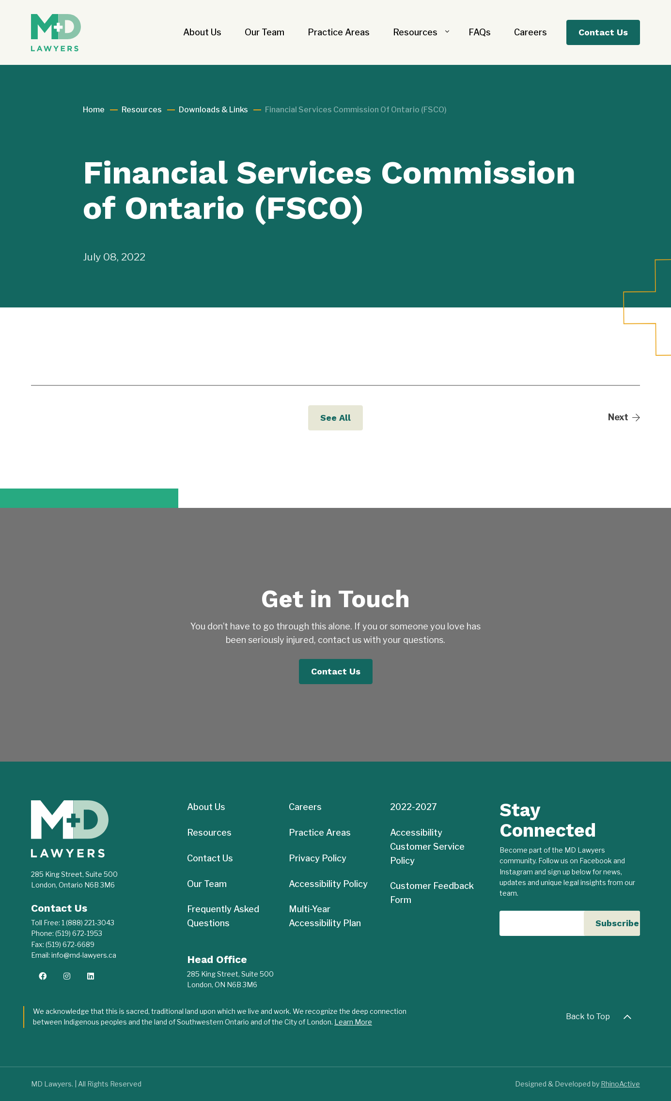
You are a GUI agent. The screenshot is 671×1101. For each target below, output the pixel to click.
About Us (202, 32)
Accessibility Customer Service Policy (427, 846)
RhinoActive (620, 1084)
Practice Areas (339, 32)
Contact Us (603, 32)
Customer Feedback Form (432, 893)
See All (335, 418)
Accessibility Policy (328, 884)
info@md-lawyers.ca (83, 955)
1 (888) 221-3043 (88, 922)
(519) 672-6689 (70, 944)
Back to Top (601, 1016)
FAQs (479, 32)
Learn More (353, 1022)
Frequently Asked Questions (223, 916)
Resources (415, 32)
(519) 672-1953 (78, 933)
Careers (530, 32)
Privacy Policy (317, 858)
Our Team (264, 32)
